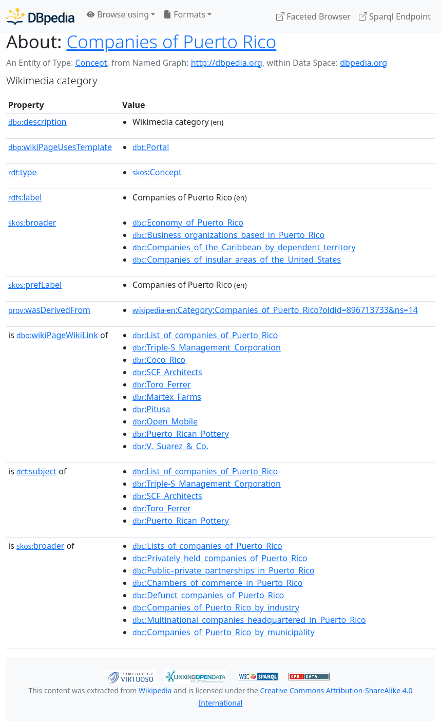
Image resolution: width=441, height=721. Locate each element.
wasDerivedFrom (49, 310)
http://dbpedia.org (226, 62)
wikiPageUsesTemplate (60, 147)
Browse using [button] (118, 14)
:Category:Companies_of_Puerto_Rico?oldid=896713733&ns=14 (275, 310)
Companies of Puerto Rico (171, 41)
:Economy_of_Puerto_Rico (187, 222)
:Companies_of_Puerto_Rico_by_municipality (223, 632)
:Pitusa (151, 409)
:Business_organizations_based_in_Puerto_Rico (228, 235)
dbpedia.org (363, 62)
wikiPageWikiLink (57, 335)
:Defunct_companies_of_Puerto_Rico (208, 595)
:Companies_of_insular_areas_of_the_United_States (236, 259)
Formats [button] (184, 14)
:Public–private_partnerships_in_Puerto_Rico (223, 570)
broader (32, 222)
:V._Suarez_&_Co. (170, 446)
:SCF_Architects (167, 372)
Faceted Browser (313, 16)
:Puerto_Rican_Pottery (180, 433)
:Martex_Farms (166, 396)
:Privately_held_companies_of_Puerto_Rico (219, 558)
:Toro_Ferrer (161, 384)
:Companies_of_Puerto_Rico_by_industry (215, 607)
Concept (91, 62)
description (37, 121)
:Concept (157, 172)
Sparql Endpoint (395, 16)
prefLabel (35, 284)
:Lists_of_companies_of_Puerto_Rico (207, 545)
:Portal (150, 147)
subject (36, 471)
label (25, 197)
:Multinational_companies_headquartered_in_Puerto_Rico (249, 619)
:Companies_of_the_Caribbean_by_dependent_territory (244, 247)
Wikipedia (155, 690)
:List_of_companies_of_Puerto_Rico (205, 335)
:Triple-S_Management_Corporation (206, 347)
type (22, 172)
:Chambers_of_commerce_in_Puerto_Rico (217, 582)
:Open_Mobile (165, 421)
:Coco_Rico (158, 359)
